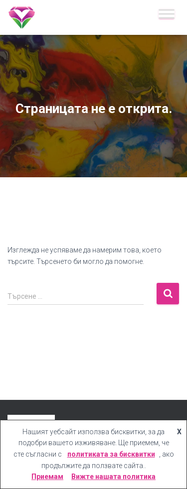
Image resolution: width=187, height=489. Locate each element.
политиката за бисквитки (111, 454)
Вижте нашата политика (113, 477)
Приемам (47, 477)
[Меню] (167, 13)
